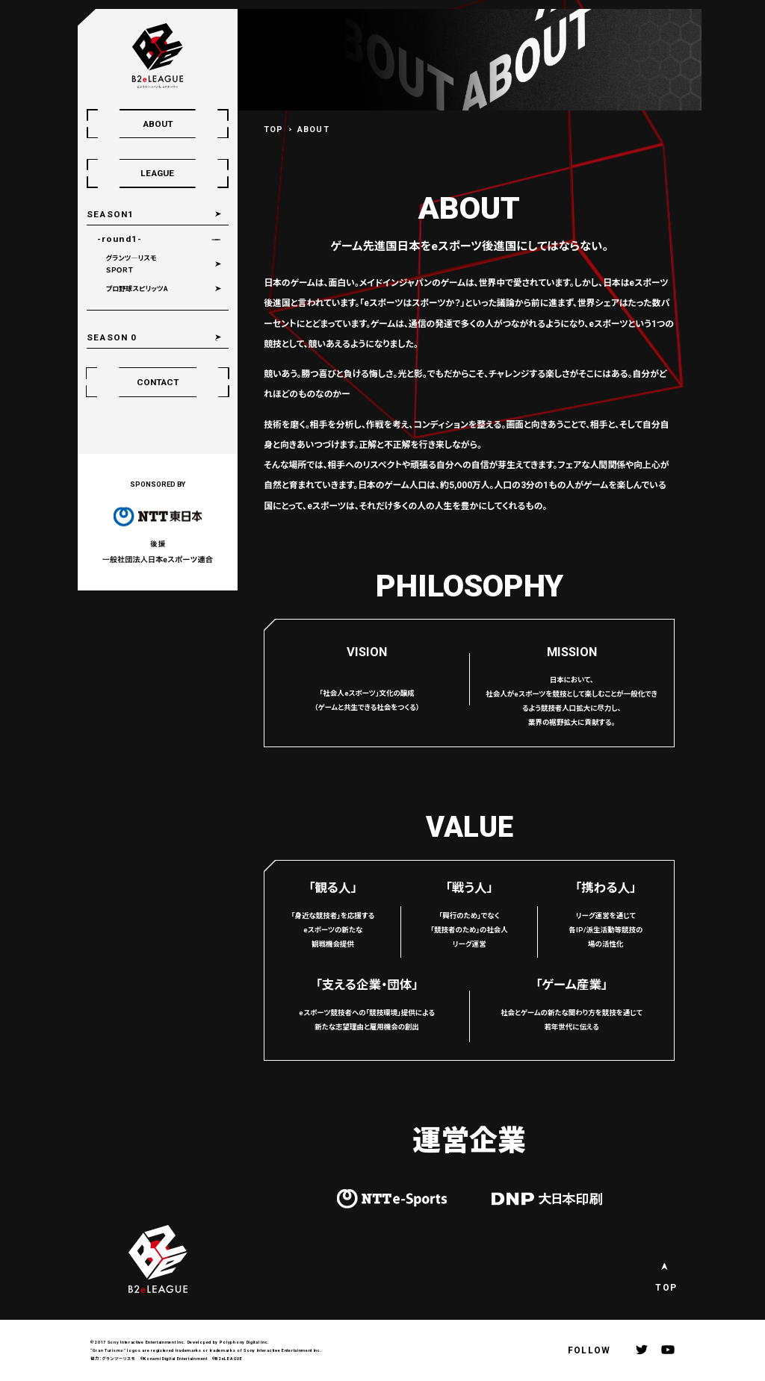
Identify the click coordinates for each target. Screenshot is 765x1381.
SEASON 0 (119, 360)
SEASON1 (117, 216)
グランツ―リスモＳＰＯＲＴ (139, 277)
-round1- (128, 247)
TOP (273, 129)
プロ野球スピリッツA (147, 307)
